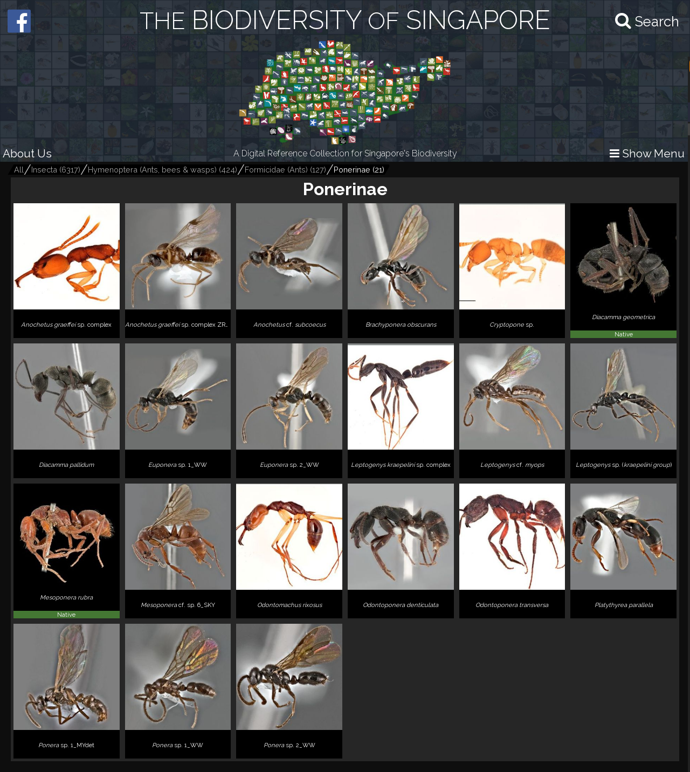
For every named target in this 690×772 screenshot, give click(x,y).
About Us (27, 153)
